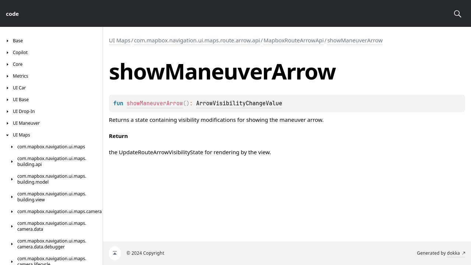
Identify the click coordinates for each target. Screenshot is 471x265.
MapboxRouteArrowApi (293, 40)
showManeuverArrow (355, 40)
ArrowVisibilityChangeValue (239, 103)
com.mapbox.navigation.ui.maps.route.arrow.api (197, 40)
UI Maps (119, 40)
